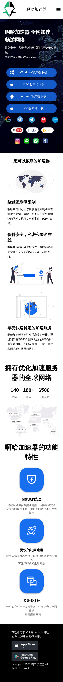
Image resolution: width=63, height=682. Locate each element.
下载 (14, 632)
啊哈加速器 (38, 664)
